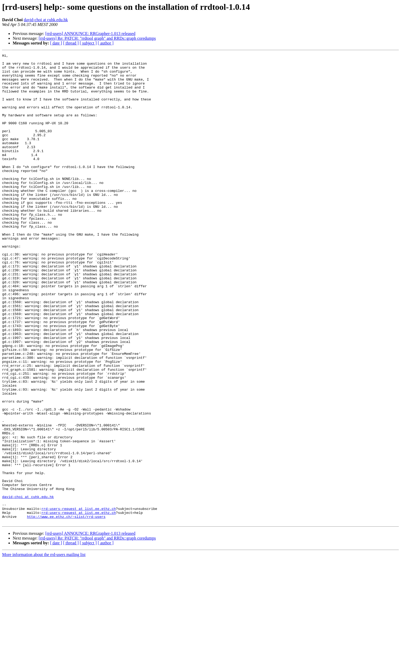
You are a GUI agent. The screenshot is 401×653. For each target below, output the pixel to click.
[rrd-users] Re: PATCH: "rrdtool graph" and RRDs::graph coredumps (97, 38)
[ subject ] (88, 43)
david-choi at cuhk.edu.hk (46, 19)
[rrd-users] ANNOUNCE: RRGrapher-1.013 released (90, 33)
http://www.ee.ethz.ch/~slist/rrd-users (66, 609)
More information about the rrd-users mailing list (44, 648)
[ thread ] (71, 43)
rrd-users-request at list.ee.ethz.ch (78, 600)
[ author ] (106, 43)
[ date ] (56, 43)
